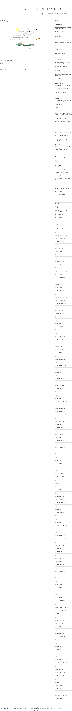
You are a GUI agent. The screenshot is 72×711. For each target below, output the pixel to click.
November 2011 (61, 571)
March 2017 (60, 398)
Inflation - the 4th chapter (63, 127)
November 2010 (61, 600)
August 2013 (60, 506)
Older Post (46, 69)
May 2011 (59, 584)
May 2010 (59, 620)
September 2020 (61, 307)
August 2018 (60, 369)
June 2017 (59, 391)
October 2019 (61, 333)
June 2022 (59, 261)
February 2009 (61, 662)
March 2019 (60, 352)
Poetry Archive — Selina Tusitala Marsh (62, 185)
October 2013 (61, 502)
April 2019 (60, 349)
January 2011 (60, 594)
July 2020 (59, 313)
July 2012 (59, 548)
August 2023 (60, 248)
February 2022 (61, 271)
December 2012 (61, 532)
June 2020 (59, 316)
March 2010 (60, 626)
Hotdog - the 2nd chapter (62, 121)
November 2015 (61, 447)
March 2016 (60, 437)
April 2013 (60, 519)
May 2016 (59, 431)
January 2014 (60, 496)
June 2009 (59, 649)
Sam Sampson (58, 217)
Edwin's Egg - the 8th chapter (61, 140)
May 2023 (59, 251)
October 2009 (61, 643)
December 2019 (61, 326)
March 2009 (60, 659)
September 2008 (61, 672)
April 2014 (60, 486)
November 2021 (61, 277)
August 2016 (60, 421)
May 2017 (59, 395)
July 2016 (59, 424)
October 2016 (61, 414)
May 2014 (59, 483)
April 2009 (60, 656)
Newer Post (3, 69)
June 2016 (59, 427)
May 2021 (59, 287)
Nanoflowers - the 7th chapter (61, 136)
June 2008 (59, 682)
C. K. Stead (58, 78)
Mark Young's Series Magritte (61, 201)
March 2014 (60, 489)
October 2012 (61, 538)
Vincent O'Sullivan (60, 92)
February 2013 (61, 525)
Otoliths (57, 203)
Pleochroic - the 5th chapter (63, 129)
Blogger (38, 710)
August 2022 (60, 258)
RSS (58, 160)
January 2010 (60, 633)
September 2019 (61, 336)
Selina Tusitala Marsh (61, 66)
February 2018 (61, 378)
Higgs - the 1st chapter (62, 118)
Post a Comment (3, 63)
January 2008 (60, 698)
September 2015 (61, 453)
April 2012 (60, 558)
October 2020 (61, 303)
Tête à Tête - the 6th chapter (63, 132)
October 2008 (61, 669)
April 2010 (60, 623)
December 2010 (61, 597)
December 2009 (61, 636)
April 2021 (60, 290)
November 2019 (61, 329)
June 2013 (59, 512)
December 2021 (61, 274)
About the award (52, 14)
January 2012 (60, 564)
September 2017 (61, 382)
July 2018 (59, 372)
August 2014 (60, 476)
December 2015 (61, 444)
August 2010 (60, 610)
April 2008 (60, 688)
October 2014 (61, 473)
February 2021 (61, 297)
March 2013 (60, 522)
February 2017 (61, 401)
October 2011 (61, 574)
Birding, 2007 (6, 20)
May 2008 (59, 685)
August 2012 (60, 545)
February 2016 (61, 440)
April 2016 (60, 434)
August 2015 (60, 457)
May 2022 (59, 264)
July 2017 (59, 388)
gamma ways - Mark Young (62, 197)
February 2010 (61, 630)
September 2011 (61, 577)
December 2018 (61, 359)
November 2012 (61, 535)
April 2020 (60, 320)
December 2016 (61, 408)
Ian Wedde (58, 107)
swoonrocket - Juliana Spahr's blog (61, 211)
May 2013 (59, 515)
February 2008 (61, 695)
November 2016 (61, 411)
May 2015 (59, 460)
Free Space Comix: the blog (63, 194)
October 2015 (61, 450)
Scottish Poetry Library (62, 188)
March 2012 (60, 561)
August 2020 (60, 310)
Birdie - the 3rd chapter (62, 124)
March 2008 (60, 692)
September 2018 (61, 365)
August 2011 (60, 581)
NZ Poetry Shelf (59, 191)
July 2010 (59, 613)
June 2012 (59, 551)
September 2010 (61, 607)
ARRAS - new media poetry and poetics (63, 207)
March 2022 (60, 267)
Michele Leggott (60, 152)
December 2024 (61, 238)
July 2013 (59, 509)
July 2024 (59, 241)
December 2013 (61, 499)
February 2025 (61, 235)
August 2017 (60, 385)
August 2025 (60, 228)
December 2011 (61, 568)
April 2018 (60, 375)
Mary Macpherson (60, 214)
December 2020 (61, 300)
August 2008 (60, 675)
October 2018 (61, 362)
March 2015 (60, 463)
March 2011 (60, 587)
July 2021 (59, 284)
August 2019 (60, 339)
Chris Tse (58, 46)
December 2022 (61, 254)
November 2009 (61, 639)
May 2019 (59, 346)
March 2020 (60, 323)
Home (42, 14)
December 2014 (61, 470)
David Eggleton (63, 56)
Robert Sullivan (66, 14)
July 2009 (59, 646)
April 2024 (60, 245)
